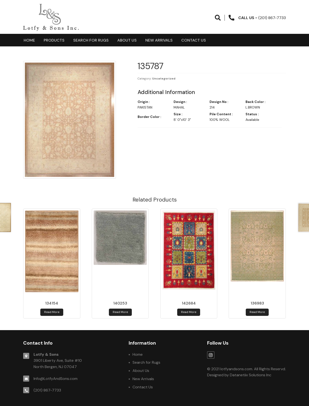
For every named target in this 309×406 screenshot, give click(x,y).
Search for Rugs (91, 40)
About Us (127, 40)
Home (29, 40)
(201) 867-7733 (47, 390)
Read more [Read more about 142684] (188, 312)
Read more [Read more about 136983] (257, 312)
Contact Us (193, 40)
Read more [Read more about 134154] (51, 312)
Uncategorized (164, 78)
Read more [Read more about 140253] (120, 312)
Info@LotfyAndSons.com (55, 378)
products (54, 40)
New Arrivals (159, 40)
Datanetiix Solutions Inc (250, 374)
